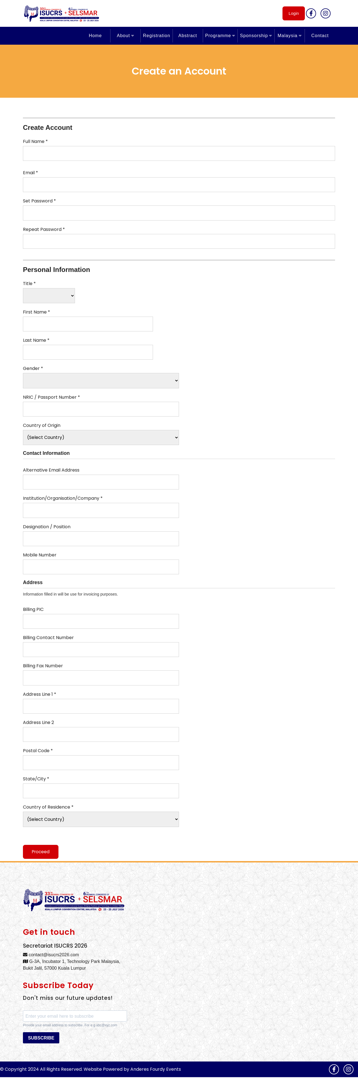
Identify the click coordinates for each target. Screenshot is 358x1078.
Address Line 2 (38, 722)
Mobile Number (39, 555)
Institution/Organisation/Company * (63, 498)
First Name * (36, 312)
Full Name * (35, 141)
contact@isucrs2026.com (51, 955)
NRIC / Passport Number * (51, 397)
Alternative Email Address (51, 470)
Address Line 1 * (39, 694)
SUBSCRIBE (41, 1038)
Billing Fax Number (43, 666)
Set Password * (39, 201)
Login (291, 13)
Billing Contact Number (48, 637)
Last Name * (36, 340)
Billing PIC (33, 609)
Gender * (33, 368)
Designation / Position (46, 527)
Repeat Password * (44, 229)
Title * (29, 283)
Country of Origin (41, 425)
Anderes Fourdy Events (155, 1070)
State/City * (36, 779)
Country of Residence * (48, 807)
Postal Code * (38, 750)
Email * (30, 172)
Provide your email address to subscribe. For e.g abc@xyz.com (70, 1026)
